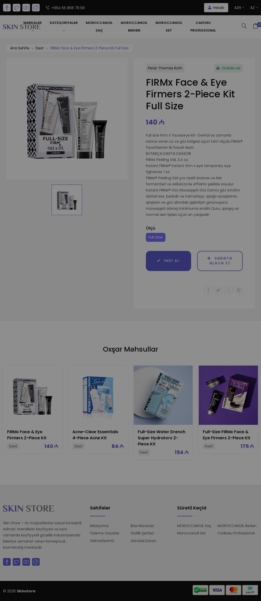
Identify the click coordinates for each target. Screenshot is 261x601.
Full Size (155, 237)
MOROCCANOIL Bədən (134, 26)
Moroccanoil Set (169, 26)
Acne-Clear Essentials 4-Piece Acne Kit (95, 435)
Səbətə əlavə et (220, 261)
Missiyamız (99, 525)
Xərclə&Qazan (143, 540)
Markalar (32, 26)
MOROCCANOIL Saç (99, 26)
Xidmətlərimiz (102, 540)
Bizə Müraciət (142, 525)
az (254, 7)
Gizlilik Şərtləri (142, 533)
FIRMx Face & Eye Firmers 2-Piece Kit (27, 435)
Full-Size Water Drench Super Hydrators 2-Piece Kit (161, 438)
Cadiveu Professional (203, 26)
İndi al (168, 260)
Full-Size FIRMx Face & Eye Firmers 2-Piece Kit (226, 435)
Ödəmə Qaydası (104, 533)
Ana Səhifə (19, 48)
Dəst (40, 48)
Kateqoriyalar (64, 26)
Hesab (216, 7)
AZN (239, 7)
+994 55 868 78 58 (65, 7)
